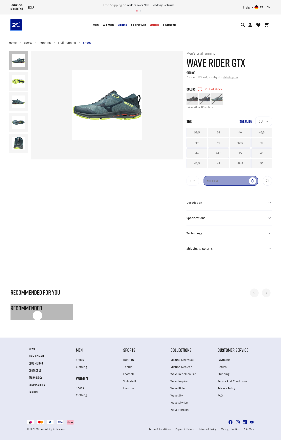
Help (246, 7)
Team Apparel (36, 356)
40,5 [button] (262, 132)
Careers (33, 392)
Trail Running (67, 42)
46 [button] (261, 153)
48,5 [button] (240, 163)
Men (96, 25)
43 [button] (261, 143)
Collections (180, 350)
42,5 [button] (240, 143)
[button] (254, 293)
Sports (122, 25)
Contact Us (35, 370)
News (32, 349)
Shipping (223, 374)
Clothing (81, 367)
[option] (192, 99)
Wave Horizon (179, 410)
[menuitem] (96, 24)
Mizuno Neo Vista (182, 360)
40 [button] (240, 132)
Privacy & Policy (207, 429)
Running (45, 42)
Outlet (154, 25)
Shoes (87, 42)
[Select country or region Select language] (262, 7)
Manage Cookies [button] (230, 429)
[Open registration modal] (250, 24)
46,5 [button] (197, 163)
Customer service (233, 350)
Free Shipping (112, 5)
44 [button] (197, 153)
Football (128, 374)
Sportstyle (138, 25)
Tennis (127, 367)
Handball (129, 388)
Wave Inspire (179, 381)
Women (108, 25)
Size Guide (245, 121)
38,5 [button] (197, 132)
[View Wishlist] (258, 24)
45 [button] (240, 153)
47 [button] (218, 163)
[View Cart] (266, 24)
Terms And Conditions (232, 381)
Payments (224, 360)
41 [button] (197, 143)
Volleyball (129, 381)
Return (222, 367)
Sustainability (37, 385)
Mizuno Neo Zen (181, 367)
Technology (35, 378)
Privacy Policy (226, 388)
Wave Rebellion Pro (183, 374)
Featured (169, 25)
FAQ (220, 395)
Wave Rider (178, 388)
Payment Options (184, 429)
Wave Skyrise (179, 402)
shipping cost (230, 77)
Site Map (249, 429)
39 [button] (218, 132)
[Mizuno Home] (17, 7)
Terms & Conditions (160, 429)
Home (13, 42)
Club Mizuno (36, 363)
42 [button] (218, 143)
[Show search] (243, 24)
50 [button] (261, 163)
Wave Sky (176, 395)
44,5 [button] (218, 153)
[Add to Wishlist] (267, 181)
